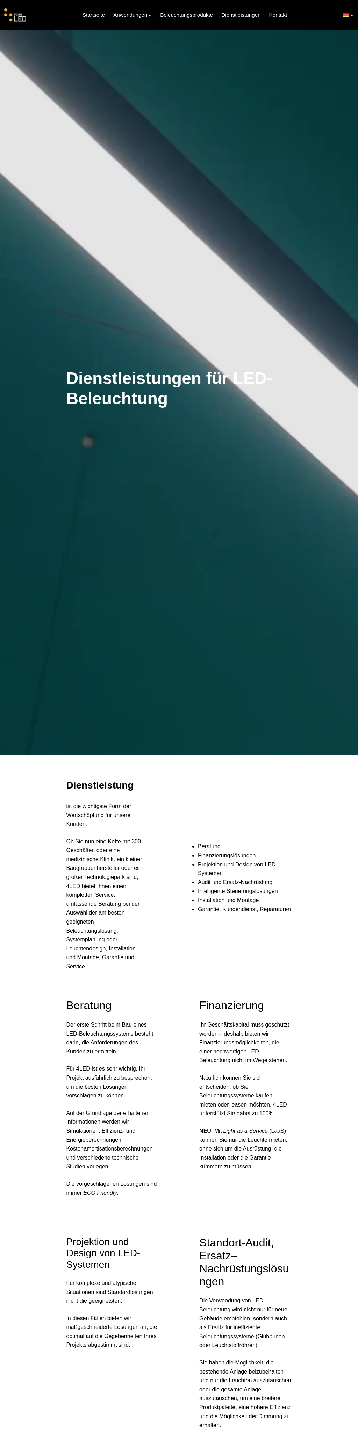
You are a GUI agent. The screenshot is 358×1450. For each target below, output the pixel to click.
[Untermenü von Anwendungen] (150, 15)
